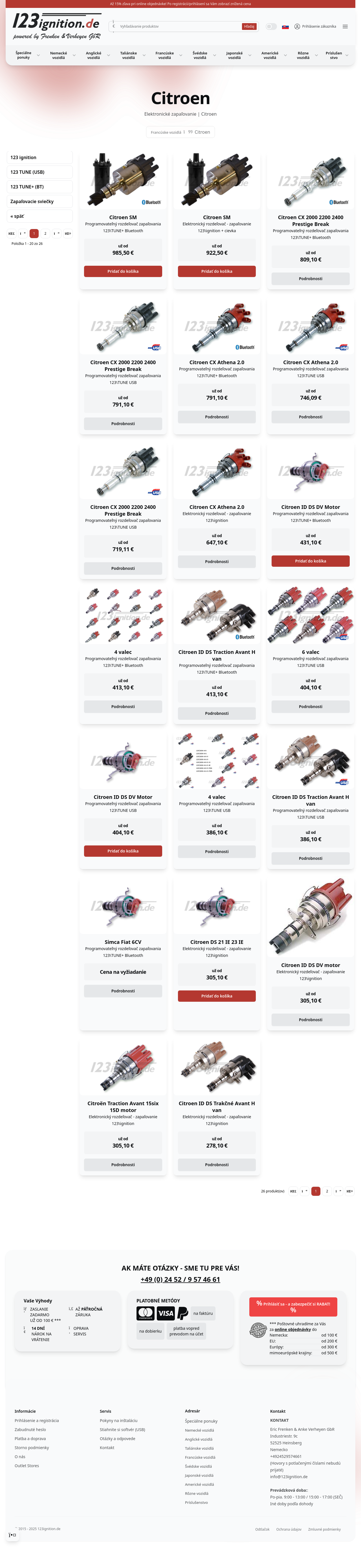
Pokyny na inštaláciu (118, 1420)
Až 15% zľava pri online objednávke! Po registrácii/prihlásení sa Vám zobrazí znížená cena (180, 3)
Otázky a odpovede (117, 1438)
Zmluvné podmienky (324, 1529)
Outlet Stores (27, 1465)
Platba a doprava (30, 1438)
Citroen (202, 132)
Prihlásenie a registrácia (37, 1420)
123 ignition (23, 157)
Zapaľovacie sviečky (32, 201)
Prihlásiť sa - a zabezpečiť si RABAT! (293, 1306)
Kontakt (107, 1447)
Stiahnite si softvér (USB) (122, 1429)
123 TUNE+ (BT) (27, 187)
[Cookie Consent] (12, 1534)
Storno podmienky (32, 1447)
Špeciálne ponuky (28, 55)
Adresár (192, 1411)
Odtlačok (262, 1529)
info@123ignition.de (289, 1476)
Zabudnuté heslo (30, 1429)
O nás (20, 1456)
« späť (17, 216)
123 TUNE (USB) (27, 172)
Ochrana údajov (288, 1529)
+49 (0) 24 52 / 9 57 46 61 (180, 1279)
